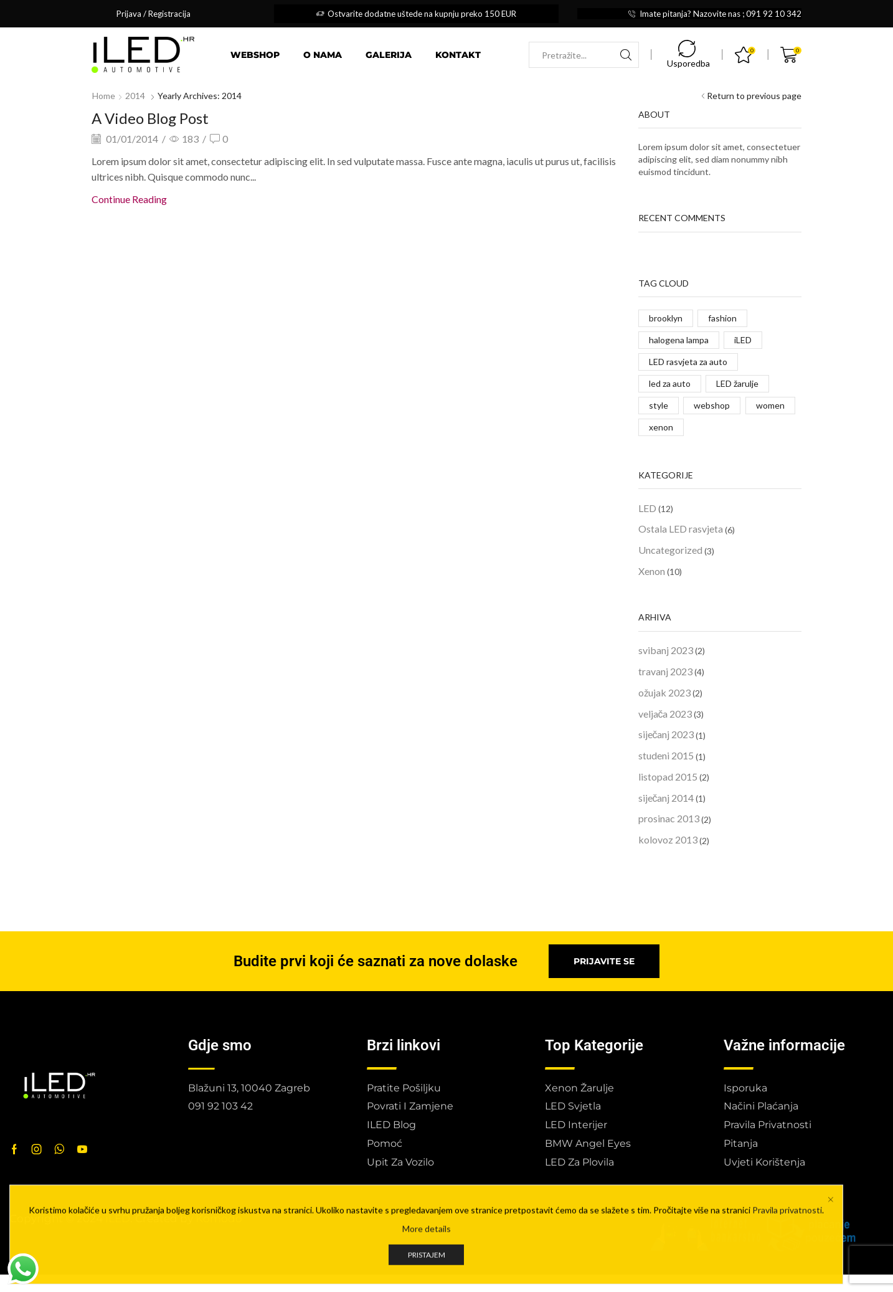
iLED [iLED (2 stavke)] (743, 340)
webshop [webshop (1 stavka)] (712, 405)
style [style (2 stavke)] (658, 405)
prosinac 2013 (668, 818)
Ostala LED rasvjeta (680, 528)
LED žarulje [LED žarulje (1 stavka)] (737, 383)
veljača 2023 (665, 714)
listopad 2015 (667, 776)
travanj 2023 (665, 671)
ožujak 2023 (664, 692)
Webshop (255, 54)
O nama (322, 54)
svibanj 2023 (665, 650)
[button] (604, 961)
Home (103, 95)
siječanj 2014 (666, 798)
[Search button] (625, 54)
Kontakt (458, 54)
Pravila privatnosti (787, 1286)
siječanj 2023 (666, 734)
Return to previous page (754, 95)
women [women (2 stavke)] (770, 405)
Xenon (651, 571)
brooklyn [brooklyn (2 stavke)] (666, 318)
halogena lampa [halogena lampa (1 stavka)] (679, 340)
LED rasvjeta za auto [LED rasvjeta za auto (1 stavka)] (688, 361)
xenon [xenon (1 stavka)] (661, 427)
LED (647, 508)
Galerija (389, 54)
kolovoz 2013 (667, 839)
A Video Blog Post (150, 118)
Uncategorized (670, 550)
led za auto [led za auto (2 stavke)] (670, 383)
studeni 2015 (666, 755)
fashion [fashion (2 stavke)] (722, 318)
